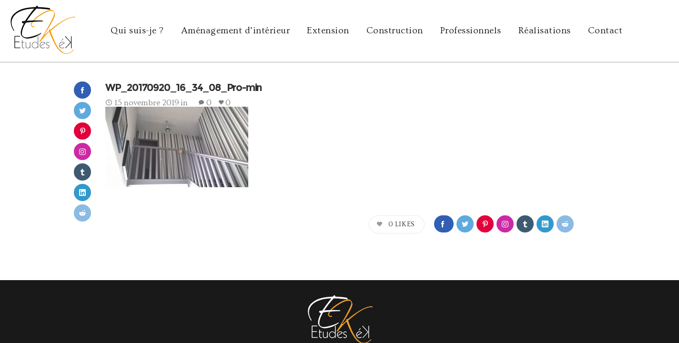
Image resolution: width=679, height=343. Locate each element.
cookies (610, 307)
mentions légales (573, 307)
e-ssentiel (184, 307)
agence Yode (111, 307)
